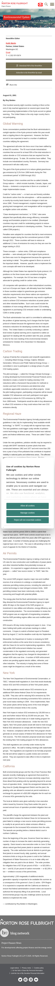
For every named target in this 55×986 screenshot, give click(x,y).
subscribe (40, 4)
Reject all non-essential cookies (27, 520)
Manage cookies (27, 513)
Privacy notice (26, 968)
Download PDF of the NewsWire (30, 66)
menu (52, 5)
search (46, 5)
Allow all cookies (27, 505)
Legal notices (14, 968)
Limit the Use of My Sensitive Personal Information (27, 973)
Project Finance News (11, 943)
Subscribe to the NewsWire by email (29, 73)
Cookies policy (39, 968)
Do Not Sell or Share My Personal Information (27, 970)
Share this (13, 85)
